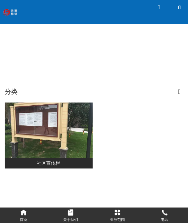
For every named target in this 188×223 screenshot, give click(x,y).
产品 (87, 58)
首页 (75, 58)
